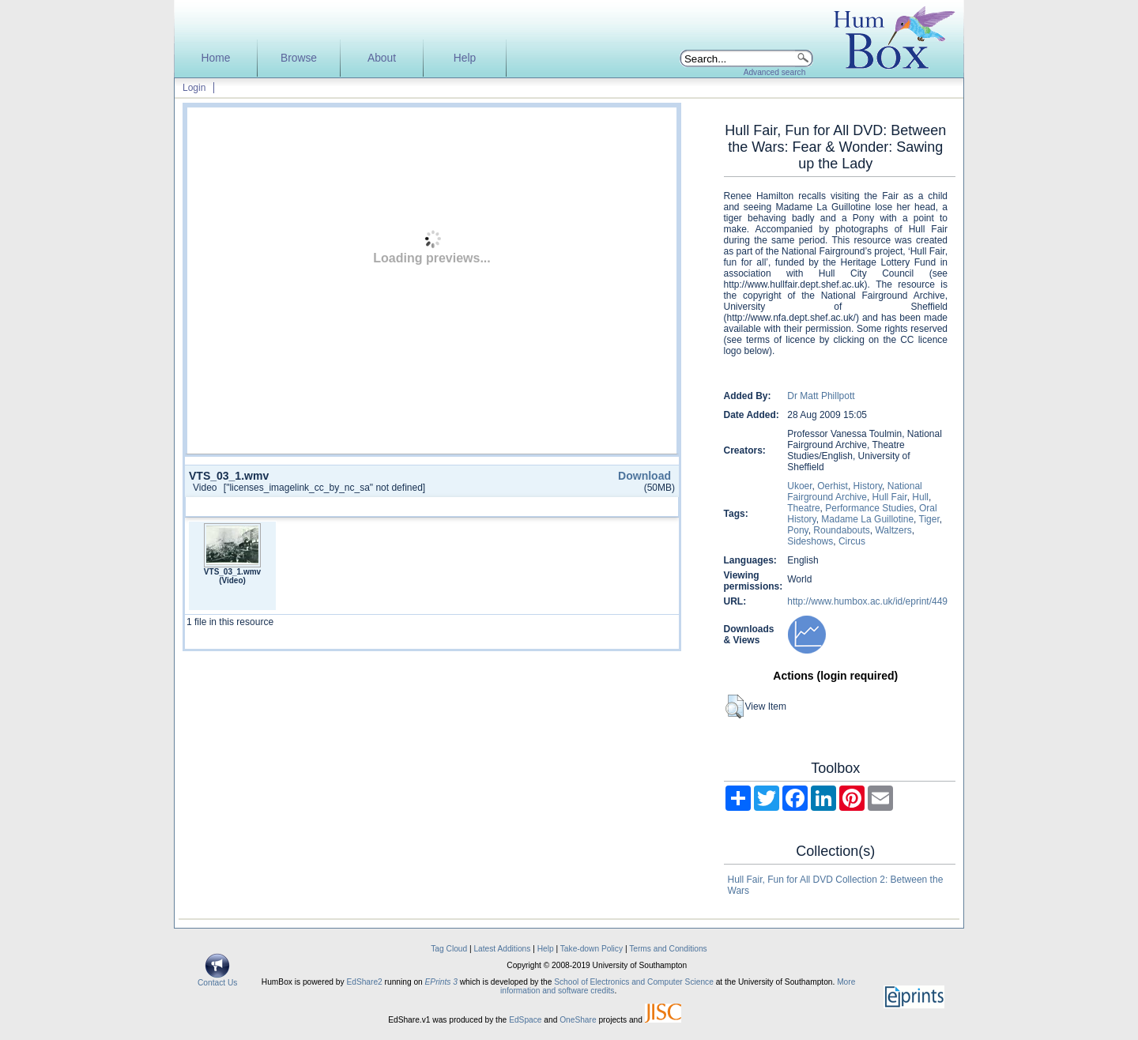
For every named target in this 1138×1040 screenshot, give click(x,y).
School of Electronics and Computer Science (634, 982)
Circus (851, 541)
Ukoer (799, 486)
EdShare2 (364, 982)
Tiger (929, 519)
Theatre (803, 508)
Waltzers (893, 530)
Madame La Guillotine (867, 519)
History (868, 486)
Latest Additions (501, 948)
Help (465, 58)
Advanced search (775, 72)
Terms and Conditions (668, 948)
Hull (920, 497)
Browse (299, 58)
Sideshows (810, 541)
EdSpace (525, 1020)
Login (194, 87)
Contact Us (217, 979)
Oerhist (832, 486)
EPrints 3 (441, 982)
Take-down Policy (591, 948)
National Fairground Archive (854, 491)
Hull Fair (889, 497)
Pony (797, 530)
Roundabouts (841, 530)
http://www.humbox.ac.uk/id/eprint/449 (867, 601)
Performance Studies (869, 508)
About (381, 58)
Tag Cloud (449, 948)
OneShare (578, 1020)
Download (644, 475)
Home (216, 58)
